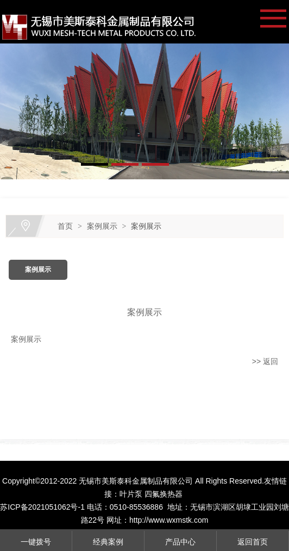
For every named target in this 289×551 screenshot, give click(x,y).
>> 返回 (265, 361)
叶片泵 (131, 494)
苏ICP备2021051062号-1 (42, 507)
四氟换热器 (163, 494)
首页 (65, 226)
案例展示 (102, 226)
